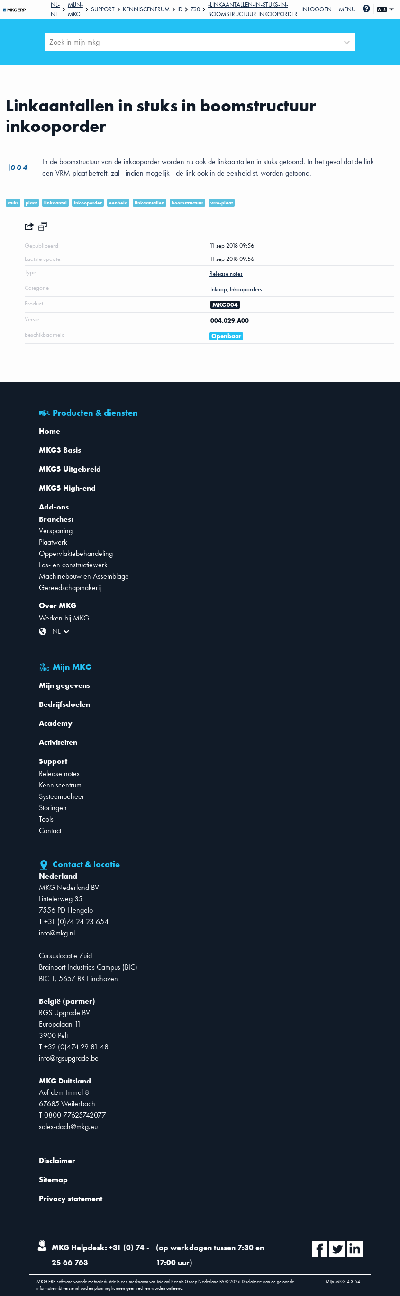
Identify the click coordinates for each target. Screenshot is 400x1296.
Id (179, 9)
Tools (46, 819)
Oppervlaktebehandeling (76, 553)
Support (103, 9)
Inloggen (316, 9)
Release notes (59, 773)
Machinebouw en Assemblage (84, 576)
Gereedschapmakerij (70, 587)
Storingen (53, 808)
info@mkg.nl (57, 933)
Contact (50, 830)
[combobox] (50, 42)
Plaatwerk (53, 542)
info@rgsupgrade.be (69, 1058)
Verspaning (56, 531)
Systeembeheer (61, 796)
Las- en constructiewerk (73, 565)
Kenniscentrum (146, 9)
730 (195, 9)
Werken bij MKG (64, 618)
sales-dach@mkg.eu (68, 1126)
